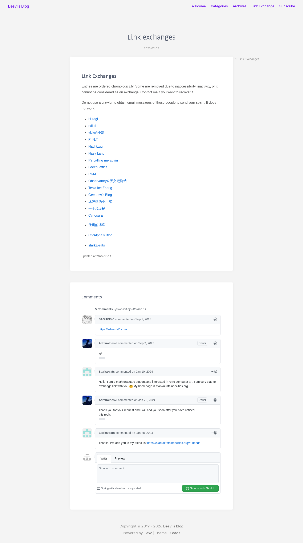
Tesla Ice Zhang (100, 188)
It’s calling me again (103, 160)
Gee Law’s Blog (100, 195)
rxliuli (92, 126)
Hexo (148, 533)
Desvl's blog (173, 526)
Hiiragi (93, 119)
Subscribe (287, 6)
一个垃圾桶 (96, 208)
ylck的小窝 (96, 132)
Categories (219, 6)
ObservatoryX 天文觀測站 (107, 181)
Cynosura (95, 215)
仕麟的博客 (96, 225)
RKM (92, 174)
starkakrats (96, 245)
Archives (240, 6)
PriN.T (93, 139)
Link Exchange (262, 6)
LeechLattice (98, 167)
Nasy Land (96, 153)
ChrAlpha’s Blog (100, 235)
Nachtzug (95, 146)
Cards (175, 533)
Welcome (199, 6)
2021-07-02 (151, 48)
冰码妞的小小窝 (100, 201)
